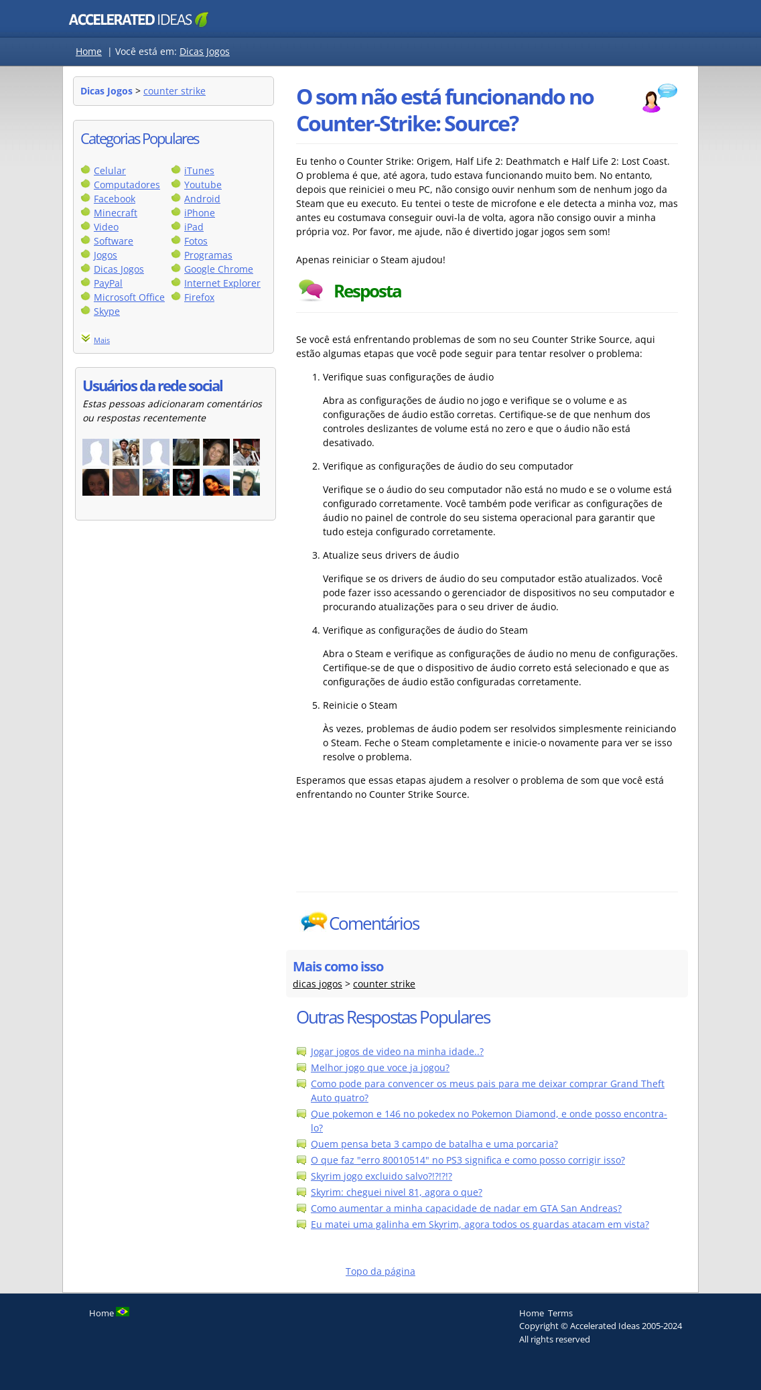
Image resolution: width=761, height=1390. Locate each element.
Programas (208, 255)
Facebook (114, 198)
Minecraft (115, 212)
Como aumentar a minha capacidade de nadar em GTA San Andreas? (466, 1208)
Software (113, 240)
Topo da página (380, 1271)
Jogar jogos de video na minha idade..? (397, 1051)
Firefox (199, 297)
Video (106, 226)
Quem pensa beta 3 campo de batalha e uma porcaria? (434, 1143)
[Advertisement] (487, 858)
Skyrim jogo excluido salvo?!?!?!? (381, 1176)
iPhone (199, 212)
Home (89, 51)
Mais (102, 340)
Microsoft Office (129, 297)
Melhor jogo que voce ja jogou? (380, 1067)
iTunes (199, 170)
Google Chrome (218, 269)
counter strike (174, 90)
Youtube (203, 184)
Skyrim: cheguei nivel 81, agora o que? (396, 1192)
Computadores (127, 184)
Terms (560, 1313)
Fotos (196, 240)
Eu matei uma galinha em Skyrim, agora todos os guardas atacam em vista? (480, 1224)
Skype (107, 311)
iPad (194, 226)
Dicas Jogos (205, 51)
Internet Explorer (222, 283)
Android (202, 198)
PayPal (108, 283)
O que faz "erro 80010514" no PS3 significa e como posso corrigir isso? (468, 1160)
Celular (110, 170)
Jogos (105, 255)
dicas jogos (317, 983)
